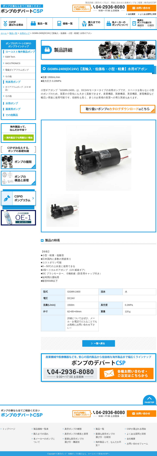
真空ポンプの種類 (73, 429)
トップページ (8, 429)
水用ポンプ (25, 33)
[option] (98, 158)
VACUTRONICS (12, 63)
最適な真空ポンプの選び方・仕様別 (105, 435)
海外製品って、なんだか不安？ (108, 443)
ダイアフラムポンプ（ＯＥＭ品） (18, 88)
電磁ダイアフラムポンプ (17, 70)
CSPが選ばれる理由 (136, 429)
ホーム (4, 33)
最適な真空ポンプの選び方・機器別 (74, 440)
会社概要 (131, 14)
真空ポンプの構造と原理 (76, 434)
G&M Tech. (10, 57)
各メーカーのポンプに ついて (44, 440)
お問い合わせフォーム (137, 444)
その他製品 (12, 115)
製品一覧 (13, 33)
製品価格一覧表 (41, 429)
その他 (8, 76)
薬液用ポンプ (13, 109)
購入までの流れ (41, 434)
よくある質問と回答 (148, 14)
